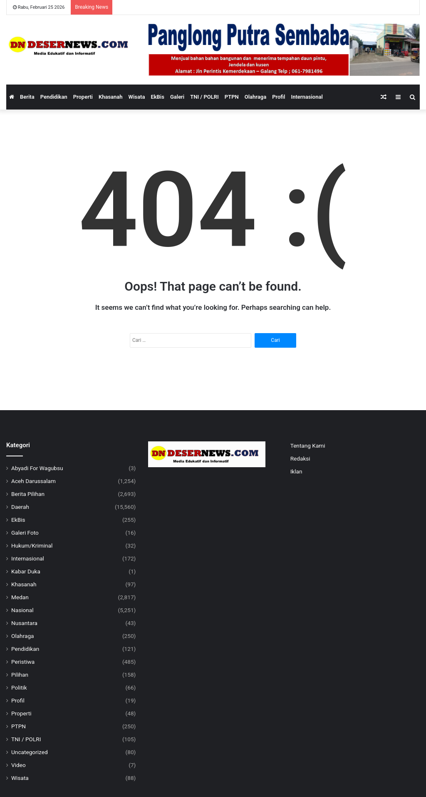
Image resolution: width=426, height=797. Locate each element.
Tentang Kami (307, 445)
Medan (20, 597)
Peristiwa (23, 661)
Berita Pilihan (28, 494)
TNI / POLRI (204, 97)
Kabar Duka (25, 571)
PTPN (232, 97)
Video (18, 765)
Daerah (20, 506)
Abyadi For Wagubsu (37, 468)
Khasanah (111, 97)
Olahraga (255, 97)
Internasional (306, 97)
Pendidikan (53, 97)
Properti (83, 97)
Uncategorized (29, 752)
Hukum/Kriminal (31, 545)
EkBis (157, 97)
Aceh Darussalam (33, 481)
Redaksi (300, 458)
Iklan (296, 471)
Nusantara (24, 623)
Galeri (177, 97)
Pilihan (19, 674)
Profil (278, 97)
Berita (27, 97)
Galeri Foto (25, 532)
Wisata (137, 97)
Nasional (22, 610)
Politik (19, 687)
